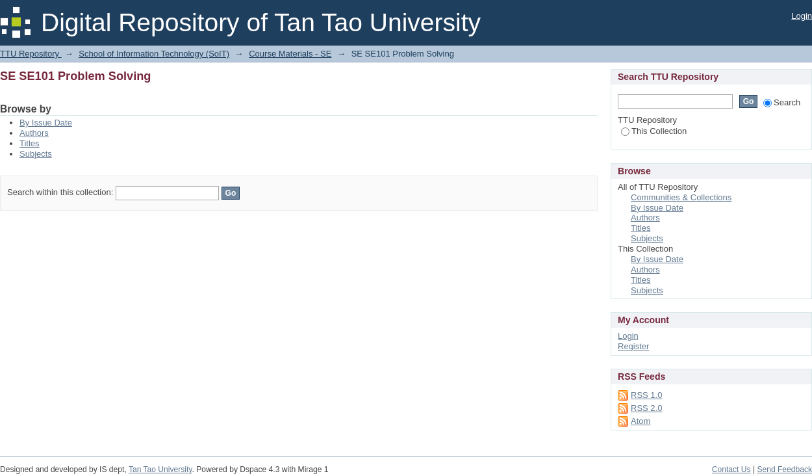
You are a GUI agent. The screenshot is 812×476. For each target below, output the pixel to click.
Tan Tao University (160, 469)
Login (801, 16)
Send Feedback (784, 469)
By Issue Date (45, 122)
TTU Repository (31, 54)
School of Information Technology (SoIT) (154, 54)
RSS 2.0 (646, 408)
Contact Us (731, 469)
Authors (34, 133)
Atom (640, 421)
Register (633, 346)
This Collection (654, 131)
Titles (29, 143)
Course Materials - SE (290, 54)
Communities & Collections (681, 197)
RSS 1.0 (646, 395)
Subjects (35, 154)
